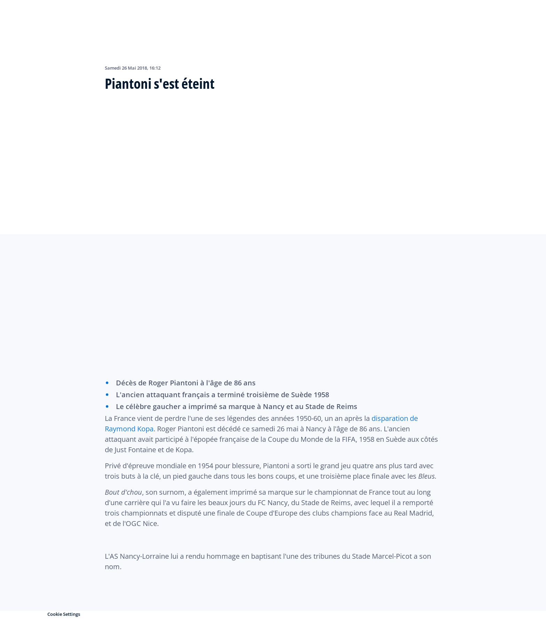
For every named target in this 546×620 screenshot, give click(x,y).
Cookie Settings (63, 614)
